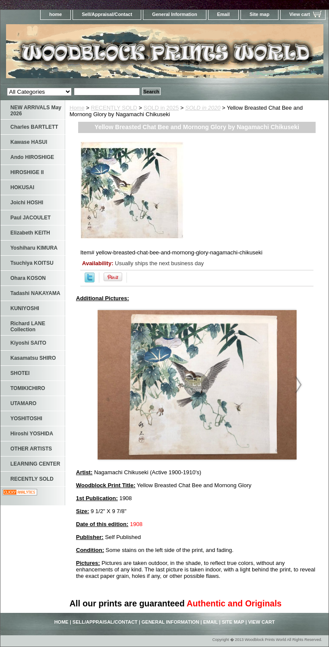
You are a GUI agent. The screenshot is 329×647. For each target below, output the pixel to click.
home (55, 14)
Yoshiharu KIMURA (33, 248)
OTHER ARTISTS (31, 449)
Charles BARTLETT (34, 127)
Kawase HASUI (28, 142)
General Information (174, 14)
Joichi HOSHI (26, 203)
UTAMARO (23, 403)
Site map (259, 14)
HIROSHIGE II (27, 172)
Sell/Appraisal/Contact (107, 14)
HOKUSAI (22, 187)
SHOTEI (20, 373)
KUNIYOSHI (24, 308)
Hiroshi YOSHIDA (31, 434)
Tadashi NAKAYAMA (35, 293)
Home (77, 108)
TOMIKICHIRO (27, 388)
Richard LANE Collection (27, 326)
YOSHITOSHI (26, 418)
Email (223, 14)
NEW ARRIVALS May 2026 (35, 111)
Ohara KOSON (28, 278)
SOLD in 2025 (161, 108)
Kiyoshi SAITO (28, 343)
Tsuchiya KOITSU (32, 263)
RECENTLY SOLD (114, 108)
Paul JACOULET (30, 218)
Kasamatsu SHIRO (33, 358)
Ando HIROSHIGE (32, 157)
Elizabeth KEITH (30, 233)
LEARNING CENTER (35, 464)
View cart (299, 14)
